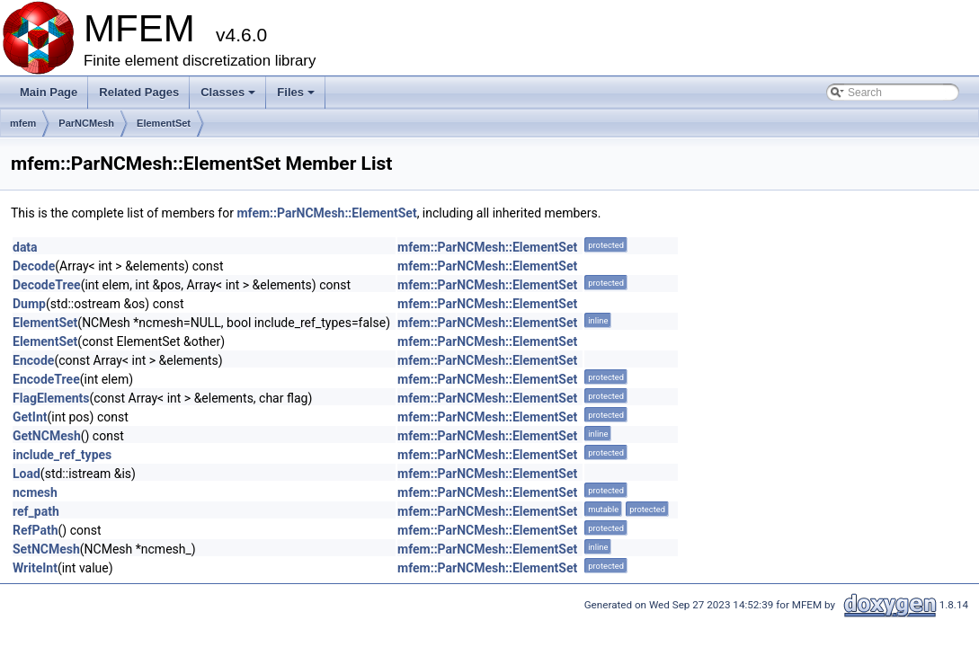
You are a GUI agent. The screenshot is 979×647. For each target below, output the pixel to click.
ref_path (36, 511)
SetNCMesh (46, 549)
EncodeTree (46, 379)
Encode (33, 360)
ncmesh (35, 492)
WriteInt (35, 568)
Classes (229, 97)
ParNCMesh (86, 123)
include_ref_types (62, 455)
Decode (34, 266)
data (25, 247)
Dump (29, 304)
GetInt (30, 417)
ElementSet (164, 123)
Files (297, 97)
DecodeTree (47, 285)
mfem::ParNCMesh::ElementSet (326, 213)
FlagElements (51, 398)
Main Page (48, 92)
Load (26, 473)
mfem (23, 123)
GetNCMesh (47, 436)
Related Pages (139, 92)
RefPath (35, 530)
